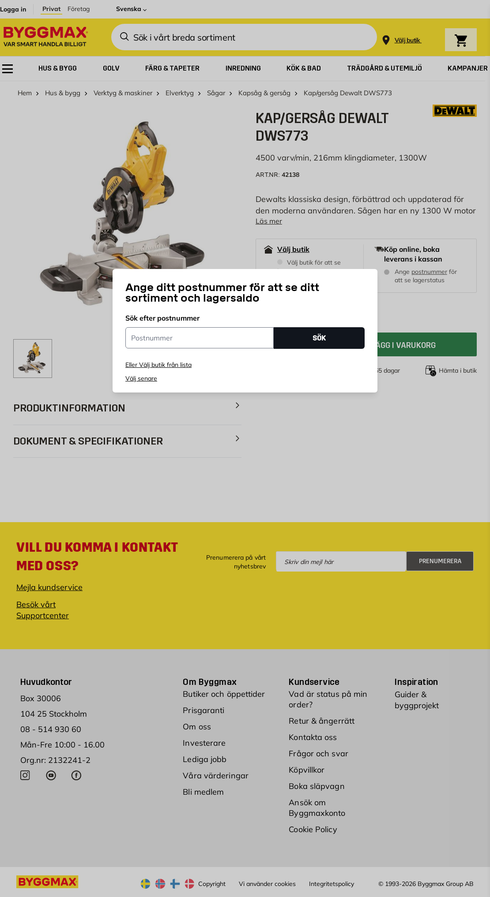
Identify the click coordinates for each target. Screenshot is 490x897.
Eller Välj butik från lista (158, 365)
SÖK (319, 338)
